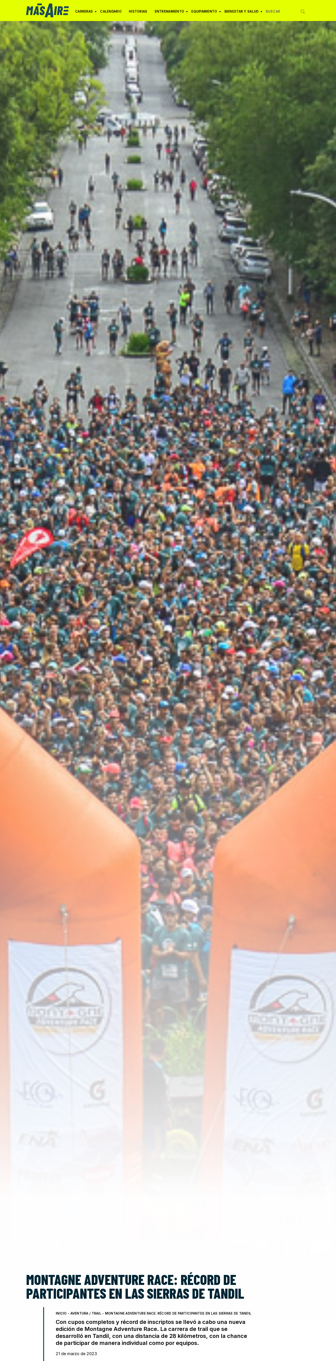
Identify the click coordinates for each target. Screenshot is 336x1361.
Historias (138, 11)
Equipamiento (206, 13)
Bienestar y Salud (243, 13)
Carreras (86, 13)
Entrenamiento (171, 13)
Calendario (111, 11)
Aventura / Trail (85, 1313)
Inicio (61, 1313)
